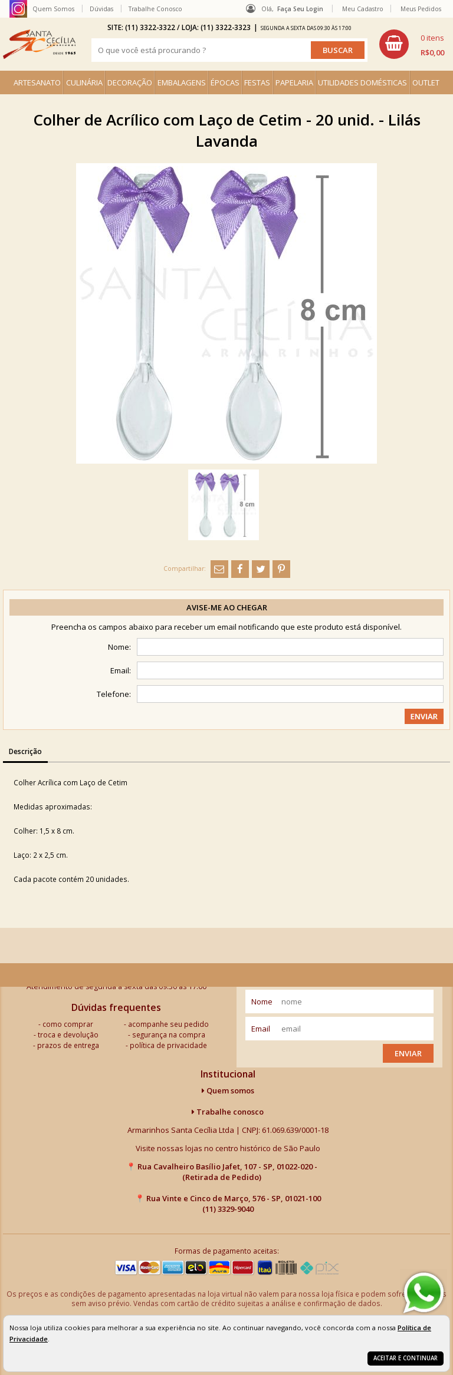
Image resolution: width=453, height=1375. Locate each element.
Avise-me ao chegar (226, 607)
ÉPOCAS (225, 82)
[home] (39, 44)
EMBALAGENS (181, 82)
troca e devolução (68, 1034)
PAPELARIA (294, 82)
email (260, 1028)
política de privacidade (168, 1045)
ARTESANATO (37, 82)
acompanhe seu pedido (168, 1024)
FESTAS (257, 82)
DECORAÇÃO (129, 82)
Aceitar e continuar (405, 1358)
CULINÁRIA (84, 82)
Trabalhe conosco (228, 1111)
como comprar (67, 1024)
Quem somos (228, 1090)
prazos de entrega (68, 1045)
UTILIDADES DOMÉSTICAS (362, 82)
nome (262, 1001)
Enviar (408, 1053)
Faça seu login (300, 9)
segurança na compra (168, 1034)
